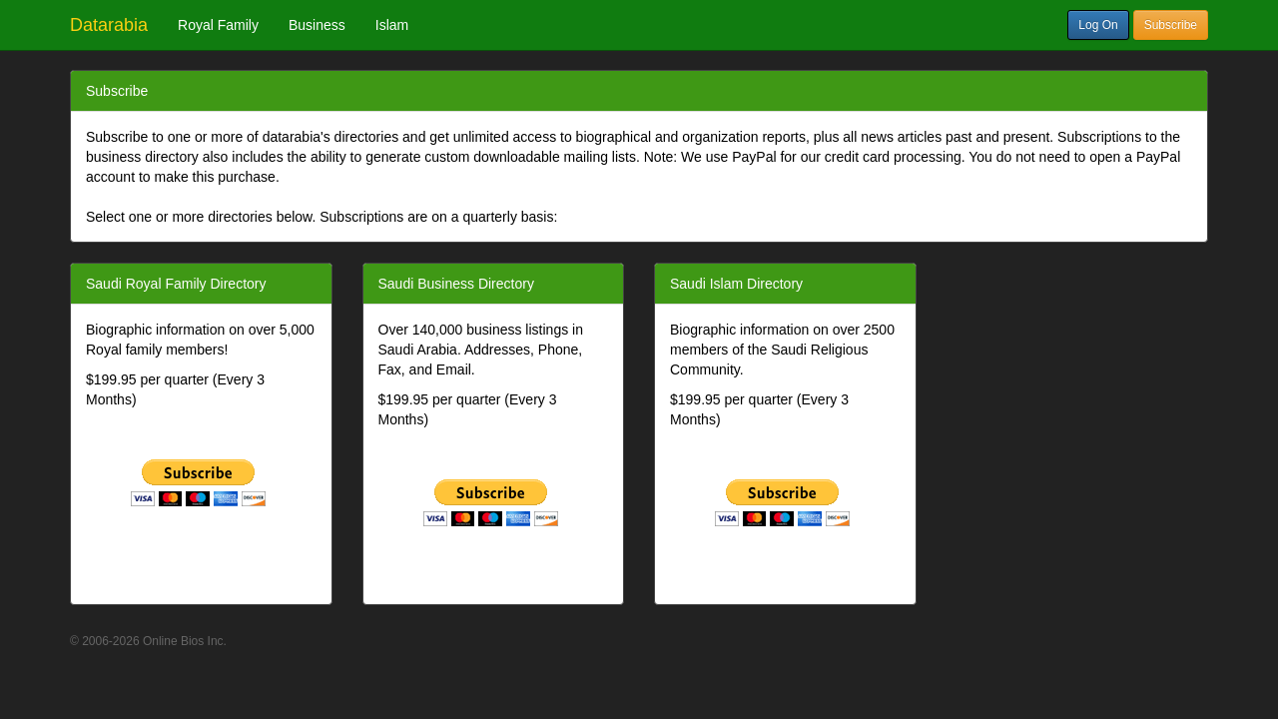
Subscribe (1170, 25)
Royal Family (218, 25)
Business (317, 25)
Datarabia (109, 25)
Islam (391, 25)
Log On (1097, 25)
